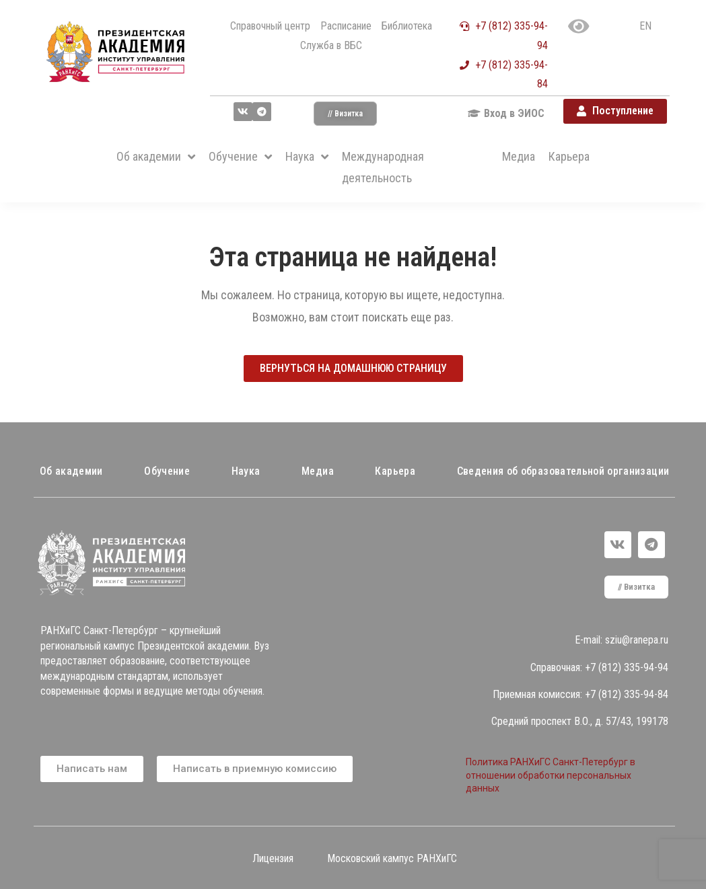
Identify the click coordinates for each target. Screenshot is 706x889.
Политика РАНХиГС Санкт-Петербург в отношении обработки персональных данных (550, 775)
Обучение (167, 471)
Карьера (395, 471)
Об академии (71, 471)
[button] (345, 114)
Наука (246, 471)
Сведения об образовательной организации (563, 471)
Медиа (318, 471)
